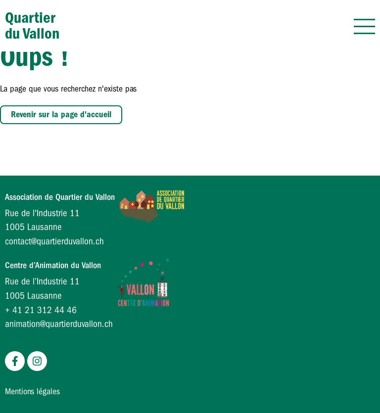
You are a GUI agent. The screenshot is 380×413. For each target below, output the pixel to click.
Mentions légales (32, 391)
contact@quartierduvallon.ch (54, 241)
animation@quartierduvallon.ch (59, 324)
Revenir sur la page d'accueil (61, 114)
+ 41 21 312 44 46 (41, 310)
